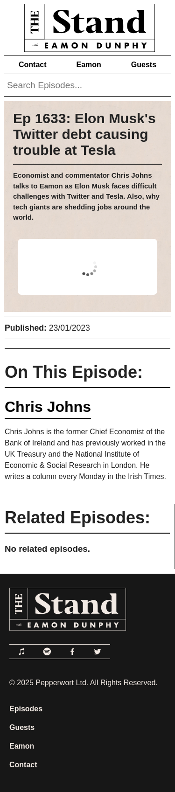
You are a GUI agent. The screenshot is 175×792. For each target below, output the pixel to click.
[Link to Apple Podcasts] (22, 652)
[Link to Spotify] (47, 652)
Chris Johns (48, 406)
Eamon (88, 65)
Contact (33, 65)
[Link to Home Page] (87, 26)
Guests (143, 65)
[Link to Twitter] (98, 652)
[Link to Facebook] (72, 652)
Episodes (25, 709)
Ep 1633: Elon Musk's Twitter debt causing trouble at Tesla (84, 134)
